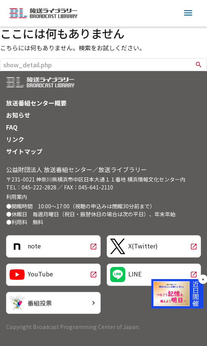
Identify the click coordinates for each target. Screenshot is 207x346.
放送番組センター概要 (36, 102)
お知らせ (18, 114)
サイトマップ (24, 151)
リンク (15, 139)
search (198, 64)
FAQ (11, 127)
